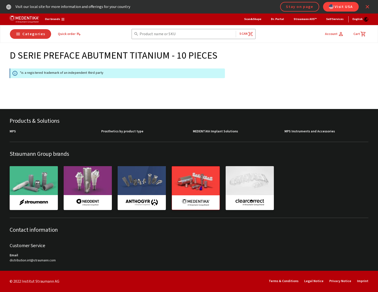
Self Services (335, 19)
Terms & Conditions (283, 281)
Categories (30, 34)
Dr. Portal (277, 19)
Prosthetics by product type (122, 131)
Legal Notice (314, 281)
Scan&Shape (252, 19)
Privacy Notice (340, 281)
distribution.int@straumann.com (33, 260)
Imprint (362, 281)
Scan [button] (246, 33)
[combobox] (187, 34)
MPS (13, 131)
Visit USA (341, 6)
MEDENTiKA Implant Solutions (215, 131)
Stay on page (299, 6)
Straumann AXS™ (305, 19)
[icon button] (367, 7)
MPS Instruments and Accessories (309, 131)
